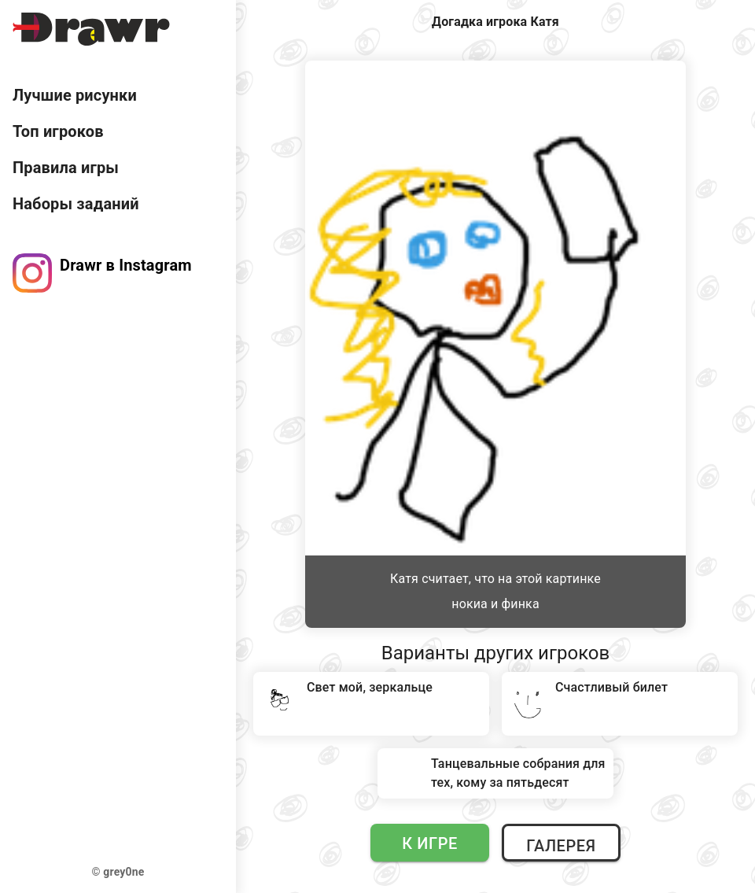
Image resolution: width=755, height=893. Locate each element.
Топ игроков (58, 131)
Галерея (560, 845)
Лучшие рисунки (75, 95)
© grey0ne (118, 871)
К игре (430, 843)
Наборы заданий (76, 203)
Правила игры (66, 167)
